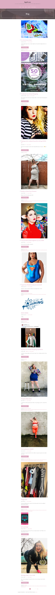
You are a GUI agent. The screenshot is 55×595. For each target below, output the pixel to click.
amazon (27, 50)
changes (32, 459)
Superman (22, 295)
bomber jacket (25, 409)
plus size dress (42, 409)
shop (35, 50)
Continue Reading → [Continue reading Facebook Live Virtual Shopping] (24, 101)
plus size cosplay (33, 50)
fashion (27, 104)
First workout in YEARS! (27, 449)
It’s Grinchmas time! (26, 40)
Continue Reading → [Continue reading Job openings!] (24, 534)
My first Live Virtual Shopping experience (32, 349)
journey (45, 459)
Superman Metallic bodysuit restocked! (31, 285)
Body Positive (25, 408)
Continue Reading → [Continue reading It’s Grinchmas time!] (24, 47)
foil (32, 294)
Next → (38, 588)
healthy (40, 459)
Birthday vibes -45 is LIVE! (28, 575)
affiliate (25, 50)
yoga (39, 460)
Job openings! (24, 527)
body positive (26, 459)
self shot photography (30, 410)
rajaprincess (28, 95)
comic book (28, 294)
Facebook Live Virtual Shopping (29, 94)
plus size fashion (23, 201)
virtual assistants (27, 322)
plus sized (24, 410)
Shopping (29, 293)
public (26, 460)
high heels (36, 409)
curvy (33, 459)
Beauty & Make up (25, 49)
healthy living (43, 459)
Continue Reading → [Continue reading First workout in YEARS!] (24, 456)
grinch (28, 50)
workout (38, 460)
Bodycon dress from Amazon (28, 191)
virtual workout (32, 460)
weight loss (35, 460)
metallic (34, 294)
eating (35, 459)
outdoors (22, 460)
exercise (37, 459)
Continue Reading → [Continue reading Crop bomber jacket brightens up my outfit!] (24, 246)
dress (30, 409)
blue (24, 294)
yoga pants (41, 460)
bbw (24, 459)
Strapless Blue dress (26, 399)
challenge (29, 459)
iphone (38, 409)
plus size (36, 294)
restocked (42, 294)
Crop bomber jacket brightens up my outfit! (32, 240)
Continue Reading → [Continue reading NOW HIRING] (24, 319)
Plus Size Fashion (25, 293)
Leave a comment (32, 95)
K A (25, 144)
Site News (31, 293)
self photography (27, 201)
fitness (39, 459)
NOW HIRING (24, 313)
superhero (45, 294)
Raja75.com (27, 2)
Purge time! (24, 499)
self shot (26, 410)
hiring (24, 322)
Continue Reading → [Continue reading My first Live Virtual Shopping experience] (24, 356)
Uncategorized (25, 103)
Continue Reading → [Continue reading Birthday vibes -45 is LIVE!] (24, 582)
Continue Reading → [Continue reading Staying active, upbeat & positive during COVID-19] (24, 150)
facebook (25, 104)
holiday (30, 50)
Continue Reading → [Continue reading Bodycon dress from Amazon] (24, 197)
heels (34, 409)
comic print (28, 409)
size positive (30, 201)
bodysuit (26, 294)
